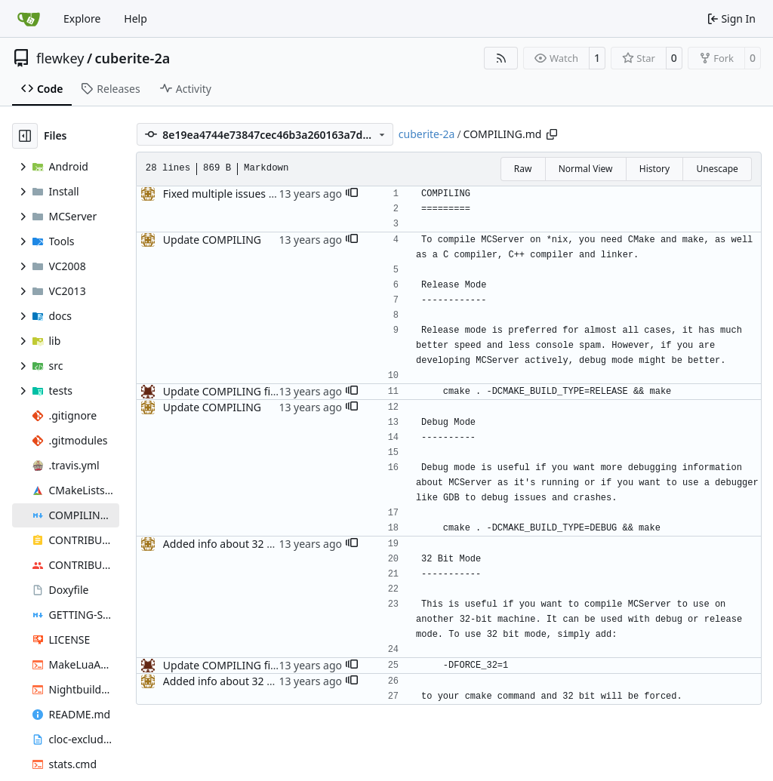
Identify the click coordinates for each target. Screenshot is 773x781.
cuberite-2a (133, 58)
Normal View (586, 168)
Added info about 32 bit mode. (238, 544)
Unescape (717, 168)
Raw (523, 168)
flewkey (60, 58)
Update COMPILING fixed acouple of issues (269, 391)
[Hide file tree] (25, 136)
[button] (352, 193)
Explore (81, 18)
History (654, 168)
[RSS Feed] (501, 58)
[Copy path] (552, 134)
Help (135, 18)
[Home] (29, 18)
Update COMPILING (212, 239)
